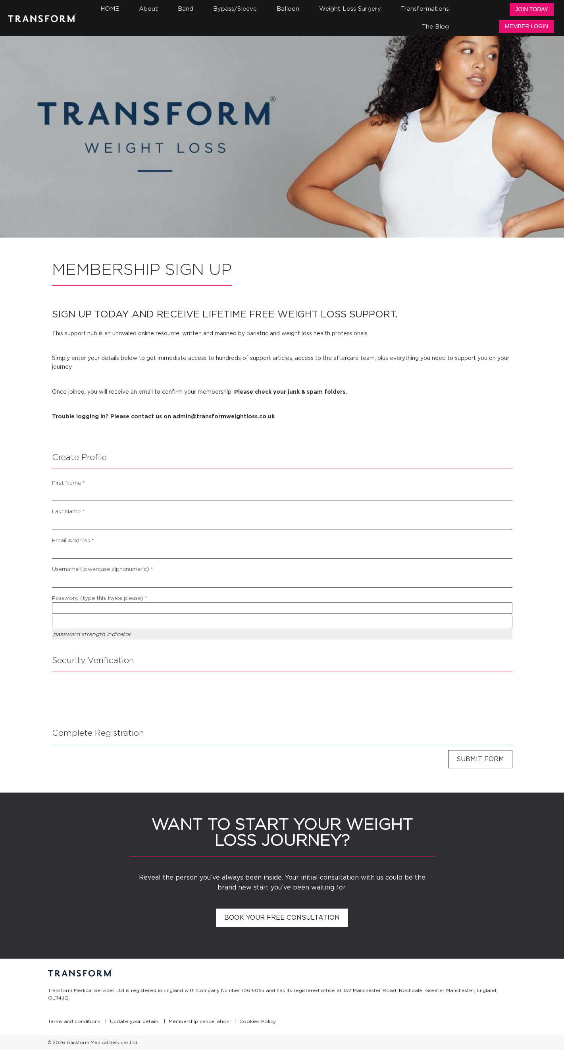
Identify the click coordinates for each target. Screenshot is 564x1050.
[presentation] (112, 696)
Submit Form (480, 759)
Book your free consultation (282, 917)
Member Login (526, 26)
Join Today (532, 9)
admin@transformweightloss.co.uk (224, 416)
